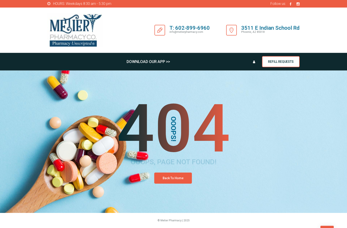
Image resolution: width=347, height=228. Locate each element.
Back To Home (173, 178)
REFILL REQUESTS (281, 61)
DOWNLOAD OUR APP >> (148, 61)
